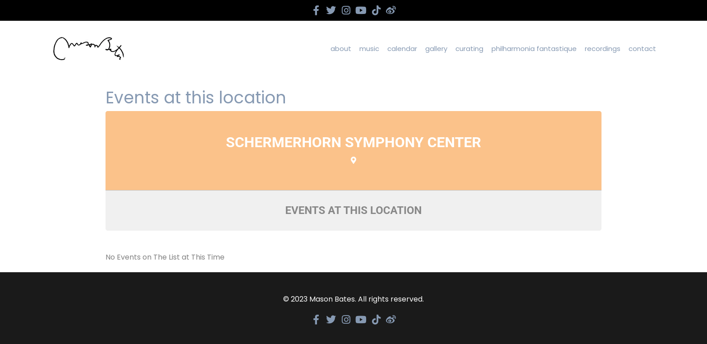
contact (642, 48)
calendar (402, 48)
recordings (602, 48)
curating (469, 48)
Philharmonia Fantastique (534, 48)
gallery (436, 48)
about (341, 48)
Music (369, 48)
